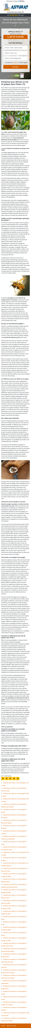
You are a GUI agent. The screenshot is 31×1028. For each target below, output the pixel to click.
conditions (15, 62)
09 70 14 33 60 (15, 37)
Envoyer (15, 67)
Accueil (3, 1025)
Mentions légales (11, 1025)
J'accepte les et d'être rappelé (16, 62)
